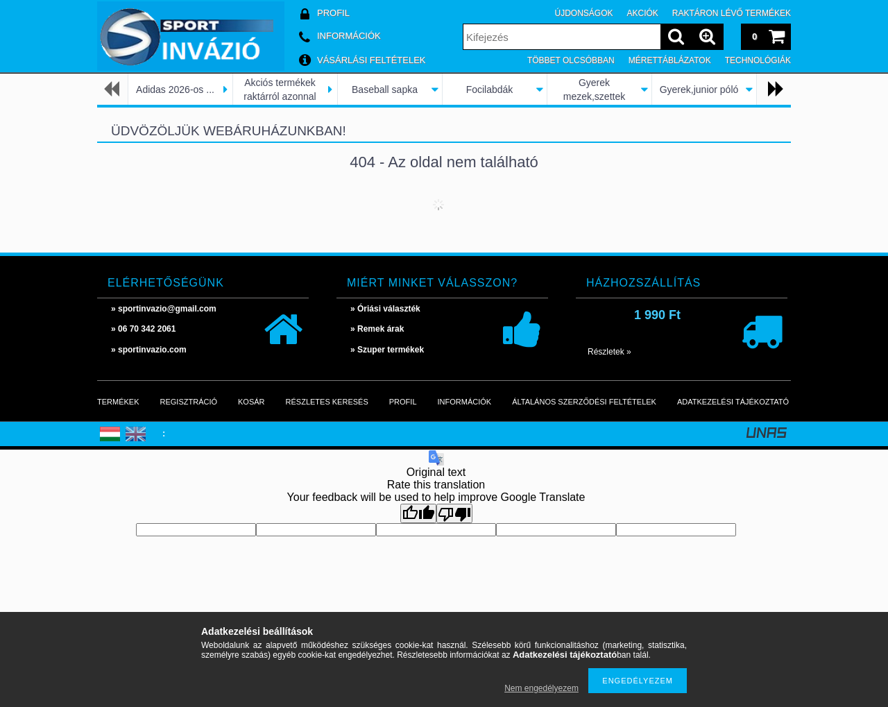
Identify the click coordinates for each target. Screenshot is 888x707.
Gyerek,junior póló (699, 89)
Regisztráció (189, 402)
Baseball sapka (385, 89)
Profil (403, 402)
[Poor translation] (454, 513)
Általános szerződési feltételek (584, 402)
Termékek (118, 402)
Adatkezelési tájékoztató (733, 402)
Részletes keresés (327, 402)
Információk (465, 402)
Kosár (251, 402)
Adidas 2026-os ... (175, 89)
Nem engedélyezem (541, 688)
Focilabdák (489, 89)
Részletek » (609, 352)
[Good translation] (418, 513)
